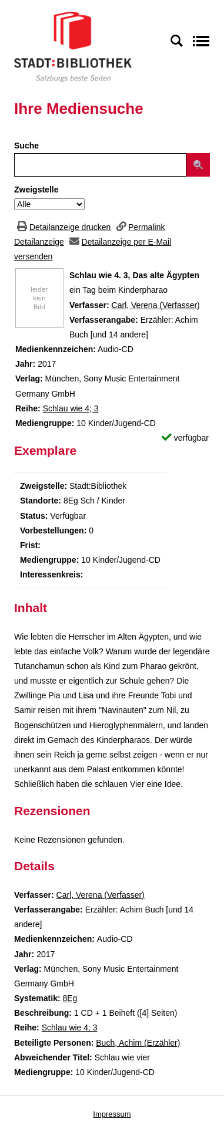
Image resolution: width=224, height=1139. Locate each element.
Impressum (112, 1114)
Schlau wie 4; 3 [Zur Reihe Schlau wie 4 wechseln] (71, 408)
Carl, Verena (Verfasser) (156, 305)
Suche (26, 145)
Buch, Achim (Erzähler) (138, 1042)
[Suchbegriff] (100, 165)
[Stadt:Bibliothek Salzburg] (73, 46)
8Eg (69, 998)
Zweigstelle (36, 189)
